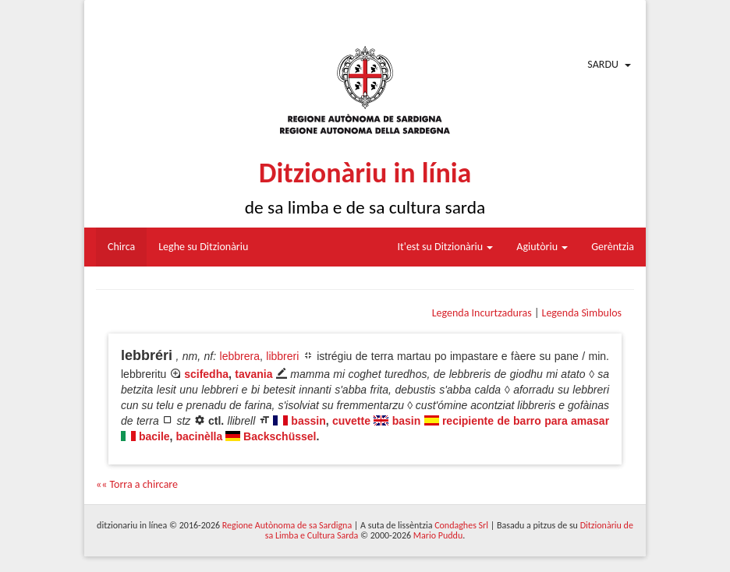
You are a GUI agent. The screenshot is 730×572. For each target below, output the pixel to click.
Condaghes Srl (461, 525)
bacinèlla (198, 436)
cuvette (351, 421)
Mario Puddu (437, 535)
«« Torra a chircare (137, 484)
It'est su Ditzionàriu (446, 246)
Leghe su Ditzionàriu (203, 246)
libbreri (282, 356)
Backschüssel (279, 436)
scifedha (206, 374)
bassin (308, 421)
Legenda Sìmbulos (582, 313)
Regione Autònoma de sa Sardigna (287, 525)
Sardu (602, 64)
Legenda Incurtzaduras (482, 313)
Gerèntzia (612, 246)
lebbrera (240, 356)
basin (406, 421)
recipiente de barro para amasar (525, 421)
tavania (253, 374)
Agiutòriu (542, 246)
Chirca (121, 246)
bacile (154, 436)
